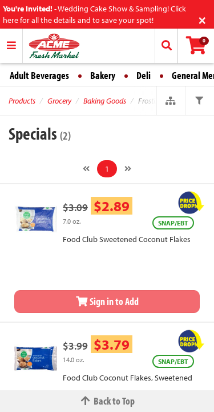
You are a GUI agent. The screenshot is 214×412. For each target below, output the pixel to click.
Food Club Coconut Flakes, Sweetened (127, 378)
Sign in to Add (107, 301)
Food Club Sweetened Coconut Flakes (127, 239)
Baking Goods (104, 101)
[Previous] (86, 168)
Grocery (59, 101)
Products (22, 101)
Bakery (102, 75)
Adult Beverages (39, 75)
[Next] (127, 168)
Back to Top (107, 400)
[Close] (202, 19)
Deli (143, 75)
